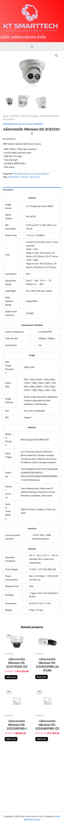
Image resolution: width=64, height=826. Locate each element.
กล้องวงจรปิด (34, 177)
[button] (56, 55)
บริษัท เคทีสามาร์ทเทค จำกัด (23, 37)
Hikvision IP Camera (29, 116)
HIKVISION (14, 116)
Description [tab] (8, 190)
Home (5, 116)
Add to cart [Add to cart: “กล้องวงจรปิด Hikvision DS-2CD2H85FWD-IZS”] (41, 739)
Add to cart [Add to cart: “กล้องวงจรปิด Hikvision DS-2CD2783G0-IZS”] (11, 677)
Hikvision (24, 177)
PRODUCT (38, 124)
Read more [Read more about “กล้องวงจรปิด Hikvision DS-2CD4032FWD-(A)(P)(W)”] (41, 677)
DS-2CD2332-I (14, 177)
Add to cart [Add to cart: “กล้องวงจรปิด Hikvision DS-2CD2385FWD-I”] (11, 739)
